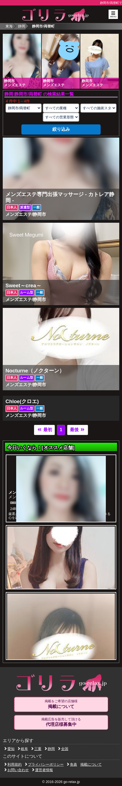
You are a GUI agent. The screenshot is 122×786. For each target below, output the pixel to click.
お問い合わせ (16, 770)
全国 (63, 749)
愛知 (9, 749)
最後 (77, 429)
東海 (9, 26)
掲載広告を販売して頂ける (61, 722)
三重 (36, 749)
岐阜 (23, 749)
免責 (72, 764)
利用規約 (13, 764)
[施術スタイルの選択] (98, 108)
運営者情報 (42, 770)
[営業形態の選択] (61, 117)
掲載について (91, 764)
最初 (44, 429)
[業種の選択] (61, 108)
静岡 (21, 26)
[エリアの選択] (23, 108)
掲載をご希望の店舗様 (61, 704)
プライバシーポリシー (44, 764)
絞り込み (61, 129)
